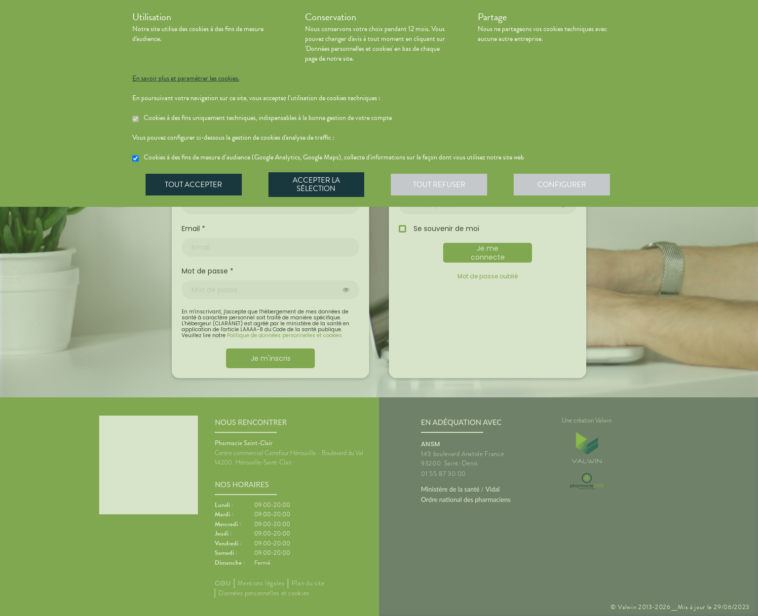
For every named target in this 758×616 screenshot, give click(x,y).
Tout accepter (194, 185)
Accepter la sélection (317, 184)
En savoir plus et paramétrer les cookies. (185, 78)
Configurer (564, 185)
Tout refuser (441, 185)
